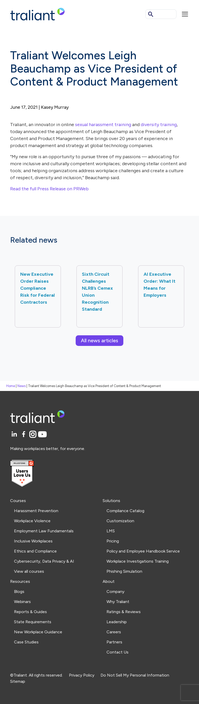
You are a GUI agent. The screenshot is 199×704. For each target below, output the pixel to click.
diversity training (159, 124)
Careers (113, 631)
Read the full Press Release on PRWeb (49, 189)
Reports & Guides (30, 611)
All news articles (99, 340)
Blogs (19, 591)
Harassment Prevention (36, 510)
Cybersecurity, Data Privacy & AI (44, 561)
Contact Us (117, 652)
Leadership (116, 621)
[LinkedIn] (15, 434)
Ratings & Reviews (123, 611)
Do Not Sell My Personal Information (135, 675)
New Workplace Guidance (38, 631)
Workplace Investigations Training (137, 561)
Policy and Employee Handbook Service (143, 551)
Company (115, 591)
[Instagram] (33, 434)
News (21, 386)
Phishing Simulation (124, 571)
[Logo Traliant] (37, 13)
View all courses (29, 571)
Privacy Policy (81, 675)
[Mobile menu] (185, 14)
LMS (110, 530)
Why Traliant (117, 601)
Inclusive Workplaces (33, 541)
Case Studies (26, 642)
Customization (120, 520)
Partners (114, 642)
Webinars (22, 601)
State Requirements (32, 621)
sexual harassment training (103, 124)
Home (10, 386)
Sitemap (17, 681)
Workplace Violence (32, 520)
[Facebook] (24, 434)
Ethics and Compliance (35, 551)
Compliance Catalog (125, 510)
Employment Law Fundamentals (44, 530)
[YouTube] (42, 434)
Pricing (112, 541)
